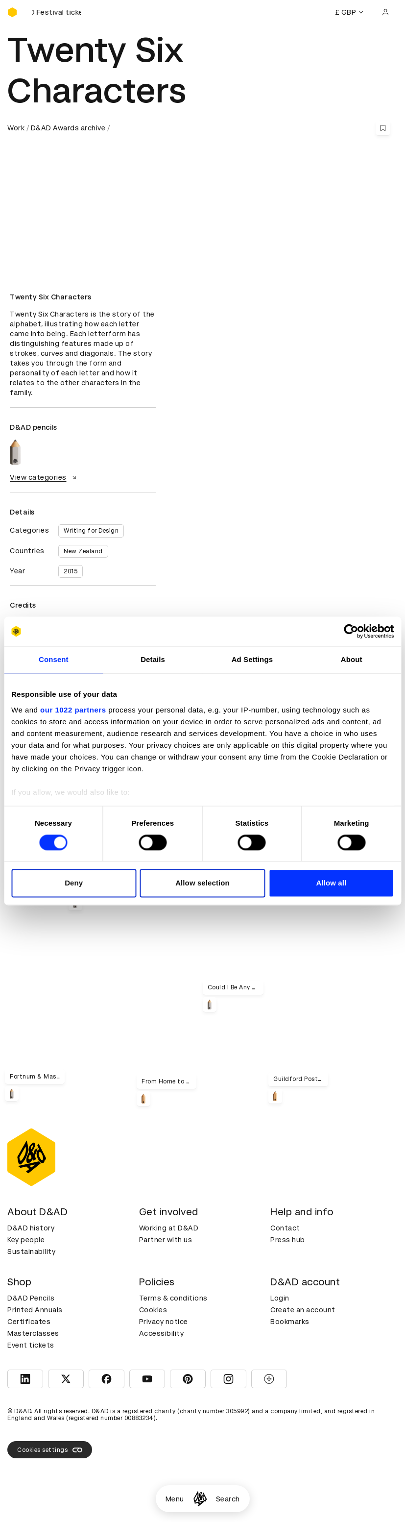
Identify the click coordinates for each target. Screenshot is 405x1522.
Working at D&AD (169, 1228)
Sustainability (31, 1251)
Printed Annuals (35, 1310)
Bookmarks (290, 1322)
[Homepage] (200, 1498)
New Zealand (83, 551)
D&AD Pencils (30, 1298)
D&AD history (30, 1228)
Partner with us (165, 1240)
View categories (44, 477)
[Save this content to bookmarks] (383, 128)
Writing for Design (91, 530)
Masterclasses (33, 1333)
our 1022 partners (73, 710)
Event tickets (30, 1345)
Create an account (302, 1310)
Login (279, 1298)
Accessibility (161, 1333)
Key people (26, 1240)
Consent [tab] (54, 659)
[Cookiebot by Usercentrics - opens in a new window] (351, 631)
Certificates (28, 1322)
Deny (74, 883)
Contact (285, 1228)
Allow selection (202, 883)
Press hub (287, 1240)
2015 (70, 571)
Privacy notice (163, 1322)
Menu (175, 1499)
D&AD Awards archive (68, 128)
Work (15, 128)
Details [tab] (153, 659)
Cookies (153, 1310)
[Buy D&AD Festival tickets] (56, 12)
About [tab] (351, 659)
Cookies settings (49, 1450)
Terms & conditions (173, 1298)
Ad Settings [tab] (252, 659)
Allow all (331, 883)
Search (228, 1499)
